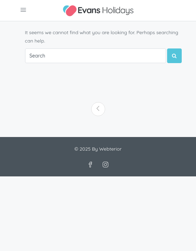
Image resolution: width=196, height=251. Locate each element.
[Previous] (98, 109)
